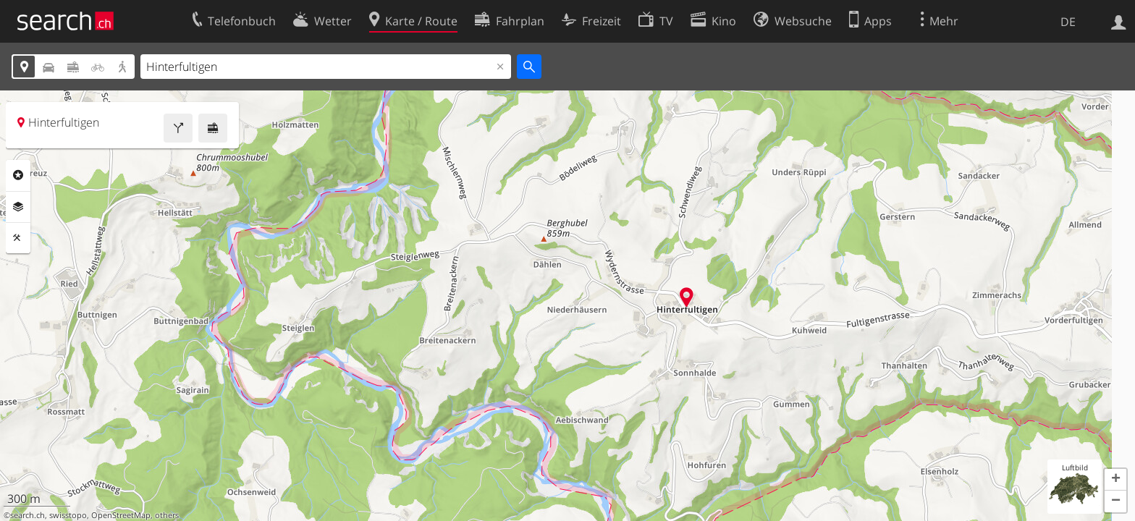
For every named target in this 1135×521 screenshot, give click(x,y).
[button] (1115, 480)
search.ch (27, 515)
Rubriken (18, 175)
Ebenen (18, 207)
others (167, 515)
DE (1068, 22)
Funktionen (18, 238)
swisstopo (68, 515)
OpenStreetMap (121, 515)
